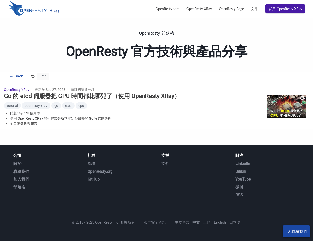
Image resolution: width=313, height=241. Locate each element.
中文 (196, 222)
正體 (207, 222)
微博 (239, 187)
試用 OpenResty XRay (285, 9)
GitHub (94, 179)
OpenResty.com (167, 9)
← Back (16, 76)
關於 (17, 163)
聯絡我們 (21, 171)
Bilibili (240, 171)
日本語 (234, 222)
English (220, 222)
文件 (254, 9)
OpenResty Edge (231, 9)
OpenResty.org (100, 171)
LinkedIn (242, 163)
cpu (81, 106)
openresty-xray (36, 106)
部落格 (19, 187)
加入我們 (21, 179)
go (56, 106)
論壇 (91, 163)
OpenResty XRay (199, 9)
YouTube (243, 179)
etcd (68, 106)
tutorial (12, 106)
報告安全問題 (155, 222)
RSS (239, 195)
